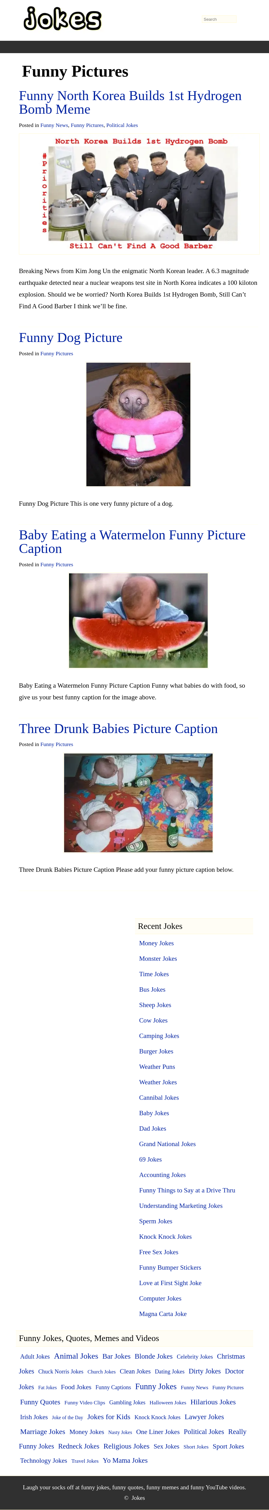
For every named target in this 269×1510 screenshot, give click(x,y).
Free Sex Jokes (159, 1252)
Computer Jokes (160, 1298)
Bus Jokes (152, 989)
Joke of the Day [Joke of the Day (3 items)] (67, 1417)
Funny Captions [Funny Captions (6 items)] (113, 1387)
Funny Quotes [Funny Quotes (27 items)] (40, 1402)
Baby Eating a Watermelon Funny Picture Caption (132, 541)
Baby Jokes (154, 1113)
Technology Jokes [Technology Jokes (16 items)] (43, 1460)
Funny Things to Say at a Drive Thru (187, 1190)
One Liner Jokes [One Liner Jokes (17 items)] (158, 1432)
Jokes (138, 1498)
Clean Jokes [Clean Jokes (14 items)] (135, 1371)
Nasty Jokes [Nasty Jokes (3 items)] (120, 1432)
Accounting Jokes (162, 1175)
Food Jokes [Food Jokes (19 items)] (76, 1387)
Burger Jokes (156, 1051)
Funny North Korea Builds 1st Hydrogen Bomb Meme (130, 102)
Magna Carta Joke (163, 1314)
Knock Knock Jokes (165, 1236)
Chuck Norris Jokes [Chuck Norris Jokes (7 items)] (61, 1372)
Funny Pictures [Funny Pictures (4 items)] (228, 1387)
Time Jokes (154, 974)
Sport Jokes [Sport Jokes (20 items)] (228, 1446)
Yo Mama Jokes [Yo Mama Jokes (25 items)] (125, 1460)
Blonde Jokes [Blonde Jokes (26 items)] (154, 1356)
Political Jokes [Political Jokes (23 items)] (204, 1432)
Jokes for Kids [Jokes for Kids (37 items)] (108, 1417)
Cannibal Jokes (159, 1097)
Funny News (54, 125)
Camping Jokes (159, 1036)
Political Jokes (122, 125)
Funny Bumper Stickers (170, 1267)
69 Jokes (150, 1159)
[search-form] (219, 19)
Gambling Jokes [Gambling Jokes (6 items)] (127, 1402)
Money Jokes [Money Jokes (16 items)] (86, 1432)
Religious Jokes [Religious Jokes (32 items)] (126, 1446)
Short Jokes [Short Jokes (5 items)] (196, 1447)
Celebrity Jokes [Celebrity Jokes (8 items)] (195, 1356)
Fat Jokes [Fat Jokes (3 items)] (47, 1387)
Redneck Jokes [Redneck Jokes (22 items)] (78, 1446)
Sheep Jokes (155, 1005)
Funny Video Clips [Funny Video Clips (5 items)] (84, 1402)
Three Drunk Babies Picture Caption (118, 728)
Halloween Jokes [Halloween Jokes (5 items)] (168, 1402)
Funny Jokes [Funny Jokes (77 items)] (156, 1386)
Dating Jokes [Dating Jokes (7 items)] (169, 1372)
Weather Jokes (158, 1082)
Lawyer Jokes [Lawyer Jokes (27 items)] (204, 1417)
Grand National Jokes (167, 1144)
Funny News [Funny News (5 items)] (194, 1387)
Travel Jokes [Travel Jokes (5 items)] (84, 1461)
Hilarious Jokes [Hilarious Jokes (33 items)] (213, 1402)
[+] (78, 47)
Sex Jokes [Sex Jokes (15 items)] (166, 1446)
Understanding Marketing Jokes (181, 1205)
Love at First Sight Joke (170, 1283)
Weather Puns (157, 1066)
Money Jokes (156, 943)
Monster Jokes (158, 958)
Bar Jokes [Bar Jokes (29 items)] (116, 1356)
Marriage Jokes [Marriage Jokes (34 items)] (42, 1432)
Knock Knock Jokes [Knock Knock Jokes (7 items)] (157, 1417)
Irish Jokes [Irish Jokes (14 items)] (34, 1416)
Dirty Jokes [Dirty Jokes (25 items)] (205, 1371)
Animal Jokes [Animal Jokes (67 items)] (76, 1356)
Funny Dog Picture (71, 337)
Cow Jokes (153, 1020)
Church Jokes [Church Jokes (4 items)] (102, 1372)
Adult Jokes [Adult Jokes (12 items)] (35, 1356)
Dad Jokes (152, 1128)
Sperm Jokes (155, 1221)
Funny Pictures (87, 125)
